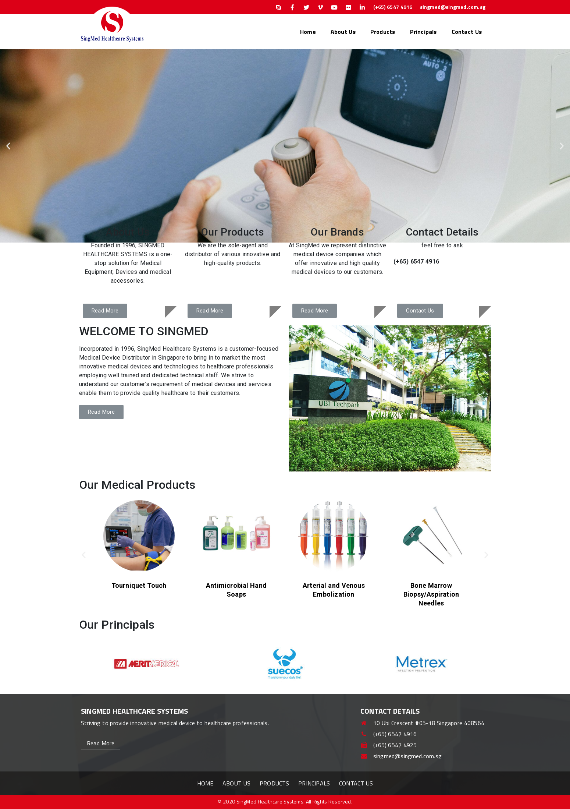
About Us (343, 31)
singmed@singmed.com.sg (452, 7)
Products (382, 31)
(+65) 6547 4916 (393, 7)
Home (308, 31)
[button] (8, 146)
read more (100, 743)
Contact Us (467, 31)
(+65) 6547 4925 (388, 745)
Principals (423, 31)
